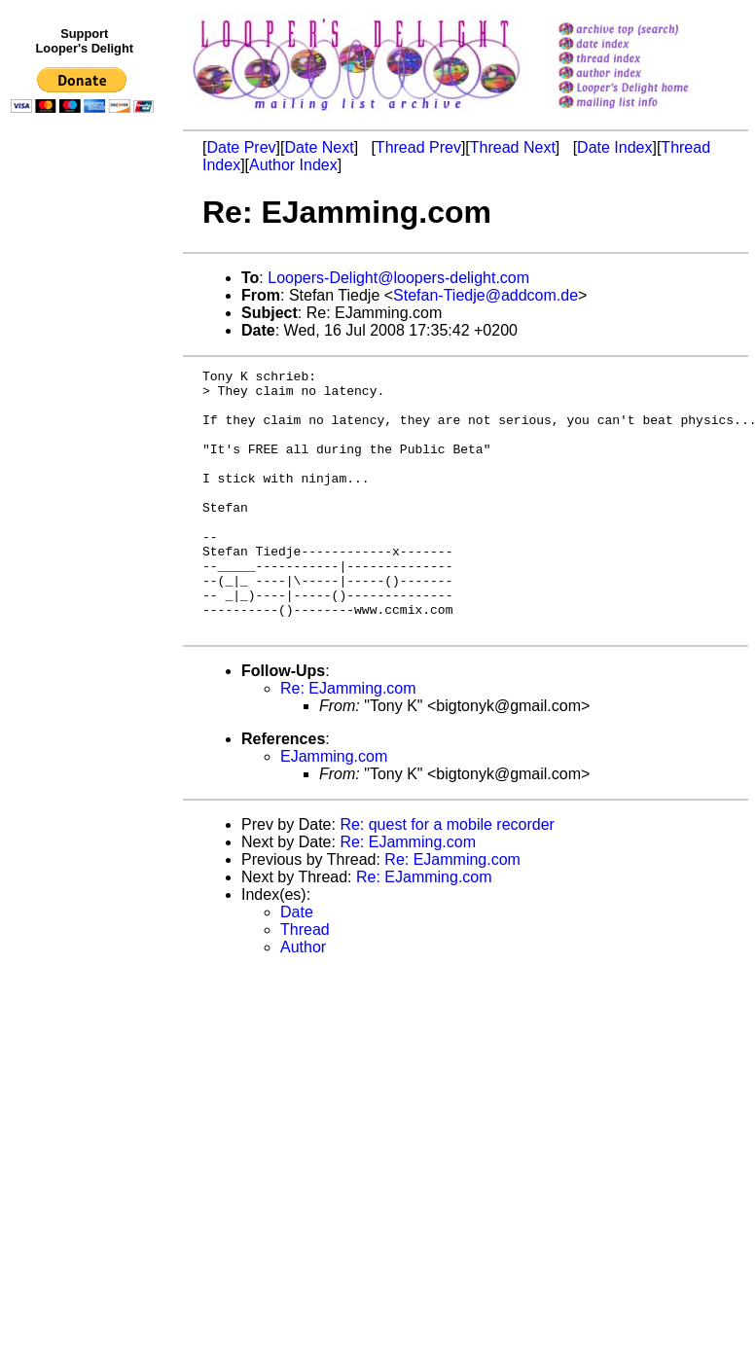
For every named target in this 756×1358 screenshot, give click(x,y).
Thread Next (513, 147)
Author (303, 999)
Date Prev (240, 147)
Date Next (318, 147)
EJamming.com (333, 809)
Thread (305, 982)
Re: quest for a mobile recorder (447, 877)
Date (296, 964)
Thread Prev (418, 147)
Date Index (614, 147)
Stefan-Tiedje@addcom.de (485, 295)
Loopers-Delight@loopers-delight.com (398, 277)
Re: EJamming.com (348, 741)
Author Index (293, 165)
